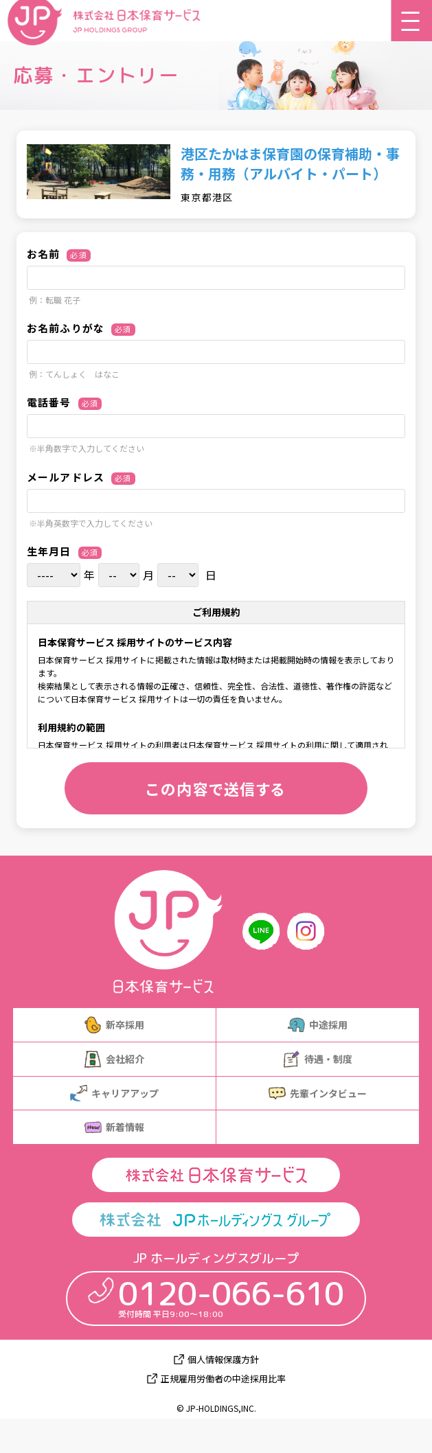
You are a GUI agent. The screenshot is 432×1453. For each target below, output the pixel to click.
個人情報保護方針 (223, 1359)
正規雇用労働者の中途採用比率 (223, 1379)
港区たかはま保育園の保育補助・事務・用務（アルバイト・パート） (290, 163)
